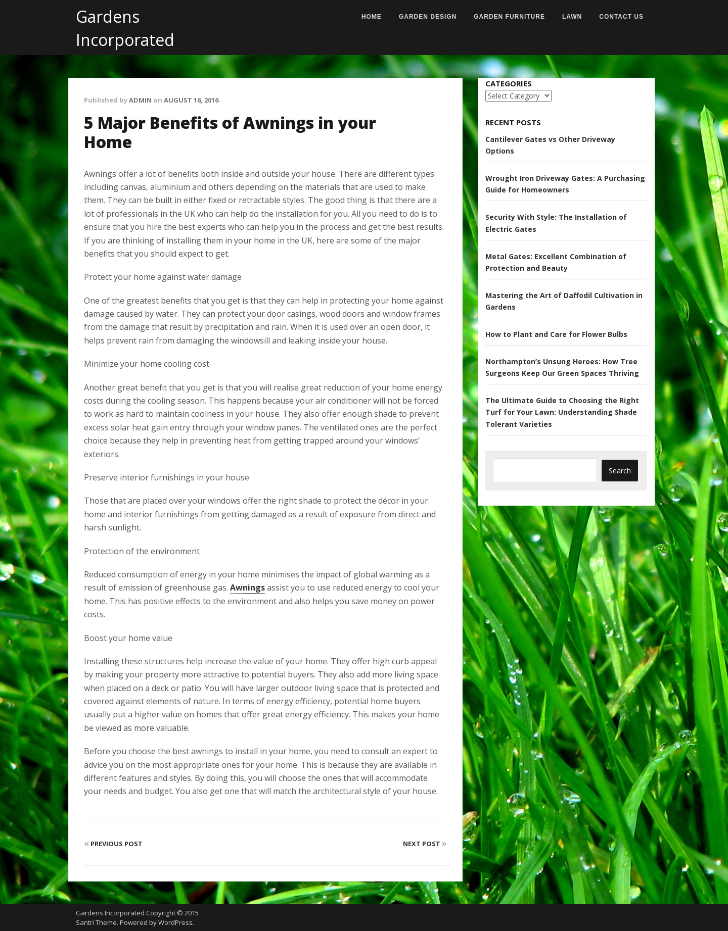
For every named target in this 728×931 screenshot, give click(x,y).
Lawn (572, 16)
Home (371, 16)
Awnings (247, 587)
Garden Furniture (509, 16)
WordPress (175, 922)
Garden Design (428, 16)
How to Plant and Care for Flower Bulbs (556, 334)
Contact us (621, 16)
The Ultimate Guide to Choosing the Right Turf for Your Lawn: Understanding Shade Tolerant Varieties (562, 412)
